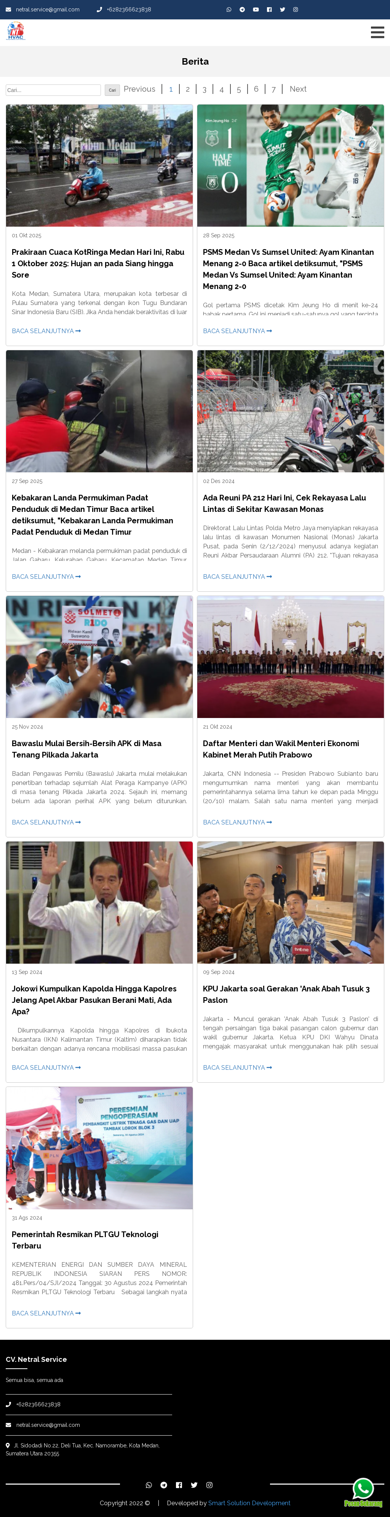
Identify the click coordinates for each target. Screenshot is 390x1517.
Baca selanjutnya (46, 331)
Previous (139, 89)
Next (298, 89)
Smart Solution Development (249, 1503)
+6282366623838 (124, 9)
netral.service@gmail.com (43, 9)
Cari (112, 90)
